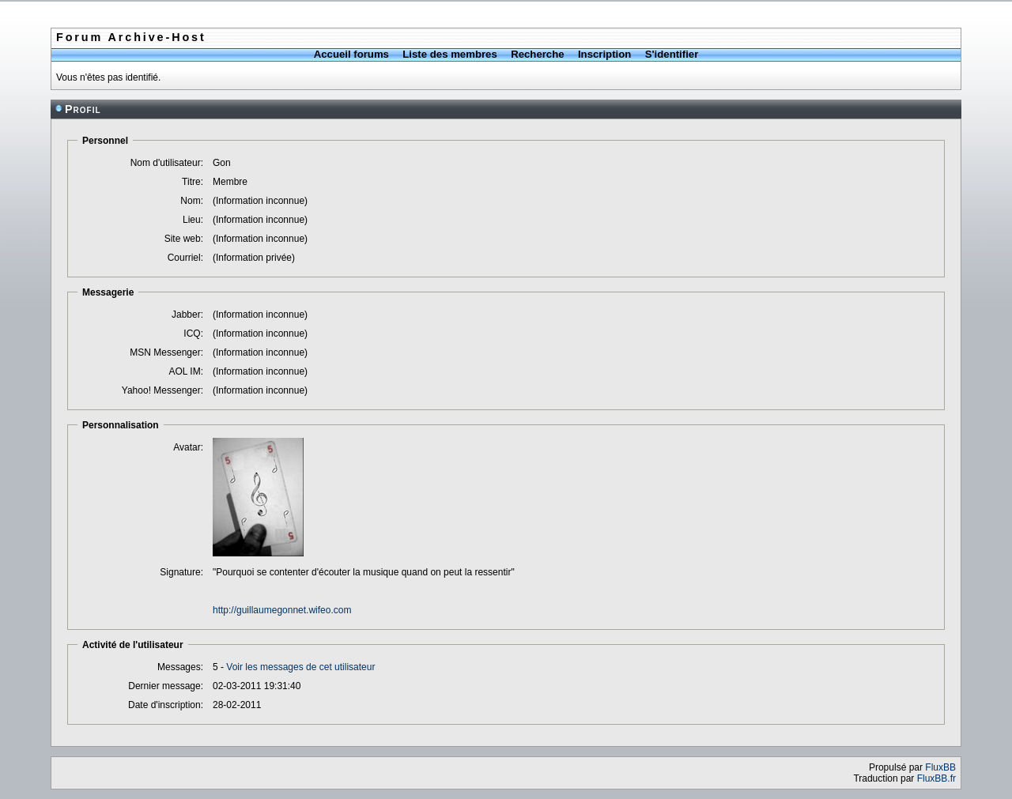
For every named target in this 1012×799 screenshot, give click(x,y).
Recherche (537, 54)
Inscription (604, 54)
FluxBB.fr (936, 778)
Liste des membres (449, 54)
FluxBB (940, 767)
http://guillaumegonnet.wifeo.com (282, 610)
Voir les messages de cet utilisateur (300, 667)
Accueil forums (351, 54)
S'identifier (672, 54)
